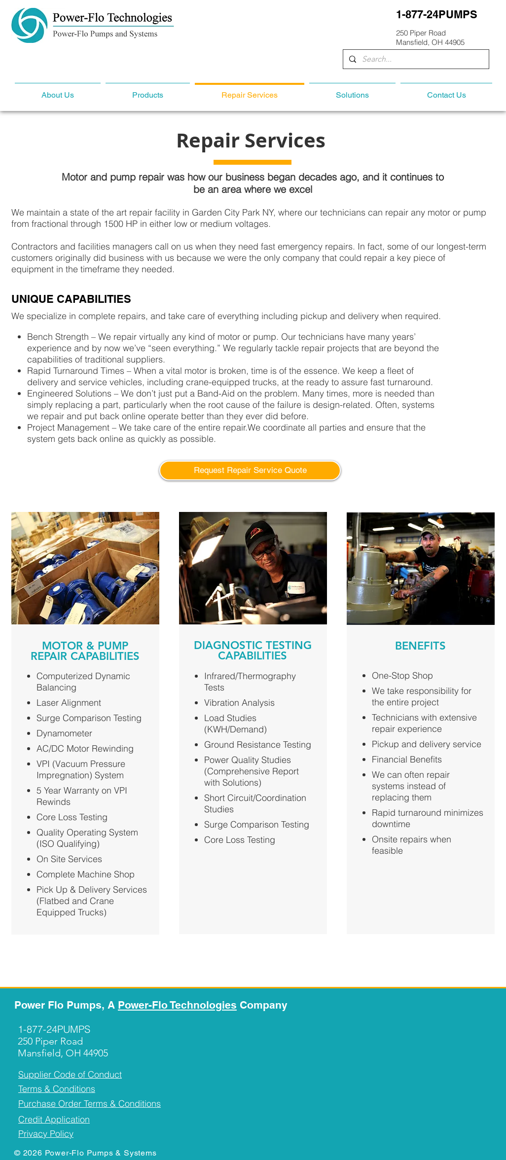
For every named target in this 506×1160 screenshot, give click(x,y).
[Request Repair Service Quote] (250, 470)
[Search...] (415, 59)
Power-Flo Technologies (177, 1005)
